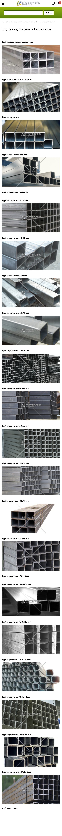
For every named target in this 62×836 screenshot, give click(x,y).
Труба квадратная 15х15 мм (15, 200)
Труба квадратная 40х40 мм (15, 388)
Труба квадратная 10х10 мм (15, 154)
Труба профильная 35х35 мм (15, 351)
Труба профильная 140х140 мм (16, 659)
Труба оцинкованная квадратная (17, 79)
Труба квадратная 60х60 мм (15, 463)
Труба (13, 22)
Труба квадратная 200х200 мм (16, 772)
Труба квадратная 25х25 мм (15, 275)
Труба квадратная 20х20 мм (15, 238)
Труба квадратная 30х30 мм (15, 313)
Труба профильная (24, 22)
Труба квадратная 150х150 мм (16, 697)
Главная (5, 22)
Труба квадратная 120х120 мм (16, 622)
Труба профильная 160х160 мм (16, 734)
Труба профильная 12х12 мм (15, 192)
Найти (48, 12)
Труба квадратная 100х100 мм (16, 584)
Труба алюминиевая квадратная (17, 42)
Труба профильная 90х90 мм (15, 576)
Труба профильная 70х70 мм (15, 501)
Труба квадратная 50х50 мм (15, 426)
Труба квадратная (10, 117)
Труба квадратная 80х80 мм (15, 538)
